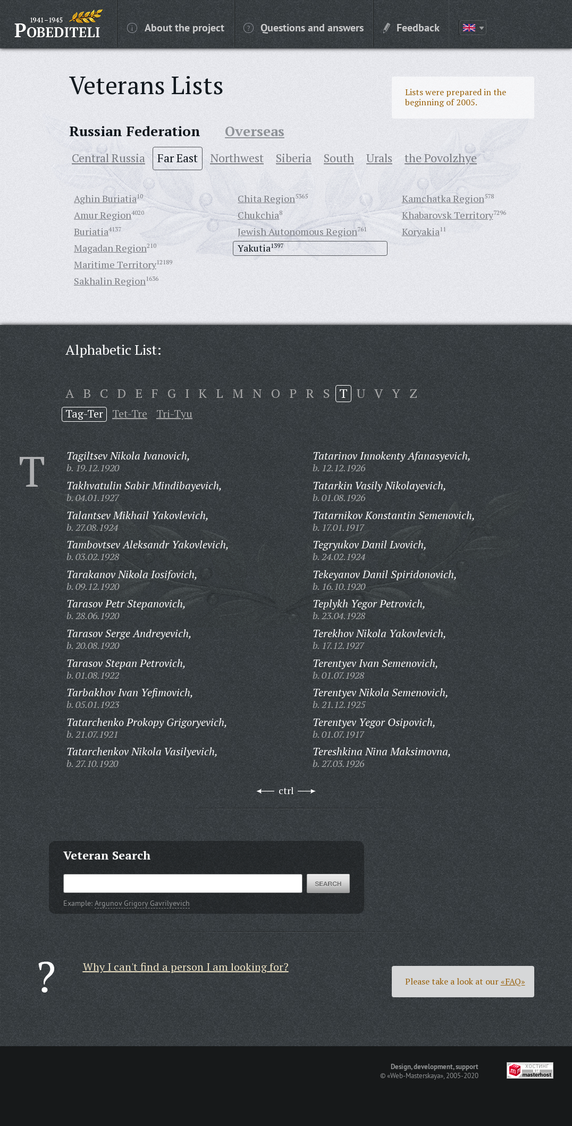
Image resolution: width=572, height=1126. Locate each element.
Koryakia (421, 231)
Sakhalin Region (110, 280)
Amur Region (102, 214)
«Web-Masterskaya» (415, 1075)
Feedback (411, 27)
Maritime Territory (115, 264)
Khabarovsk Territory (447, 214)
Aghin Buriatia (105, 198)
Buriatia (91, 231)
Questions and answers (303, 27)
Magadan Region (110, 247)
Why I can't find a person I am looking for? (186, 967)
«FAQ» (513, 981)
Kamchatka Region (443, 198)
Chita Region (266, 198)
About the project (175, 27)
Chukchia (258, 214)
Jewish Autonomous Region (297, 231)
